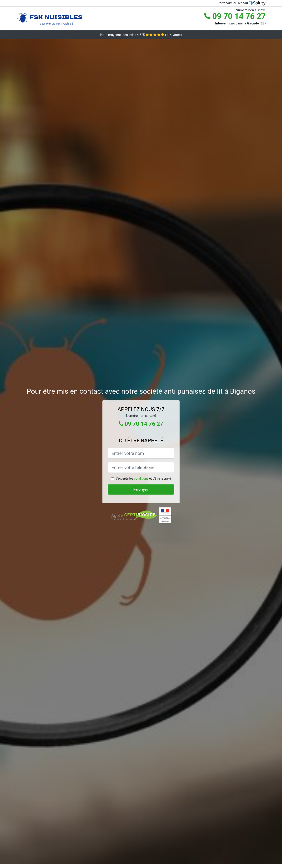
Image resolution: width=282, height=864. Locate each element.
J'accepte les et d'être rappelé (143, 478)
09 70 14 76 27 (235, 16)
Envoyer (141, 489)
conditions (141, 478)
